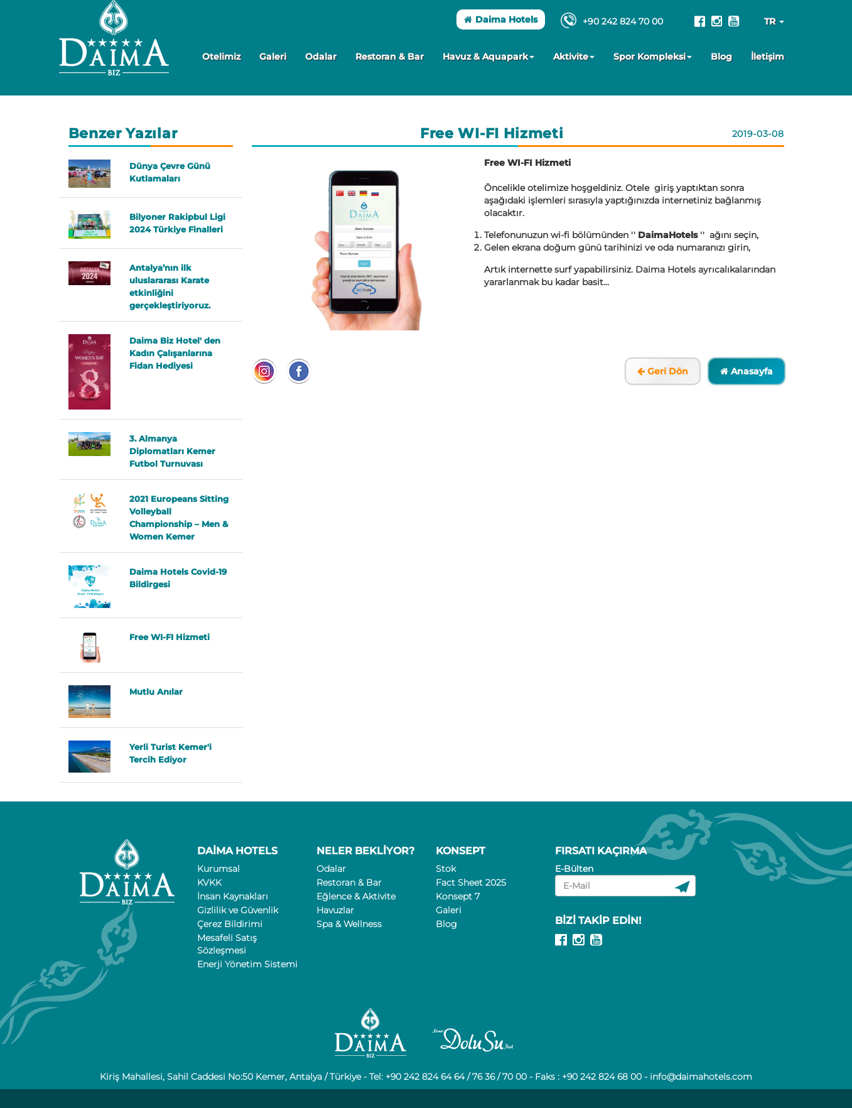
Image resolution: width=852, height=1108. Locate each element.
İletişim (767, 56)
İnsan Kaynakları (232, 896)
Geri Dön (662, 371)
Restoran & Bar (389, 56)
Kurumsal (218, 868)
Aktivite (574, 56)
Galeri (272, 56)
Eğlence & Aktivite (356, 896)
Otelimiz (221, 56)
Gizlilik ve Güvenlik (237, 910)
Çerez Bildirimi (229, 924)
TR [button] (774, 21)
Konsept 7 (458, 896)
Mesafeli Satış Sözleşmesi (227, 944)
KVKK (209, 882)
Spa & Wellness (349, 924)
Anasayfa (746, 371)
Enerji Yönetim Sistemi (247, 964)
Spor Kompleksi (652, 56)
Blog (721, 56)
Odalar (321, 56)
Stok (446, 868)
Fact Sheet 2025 (471, 882)
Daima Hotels (500, 19)
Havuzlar (335, 910)
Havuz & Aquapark (488, 56)
